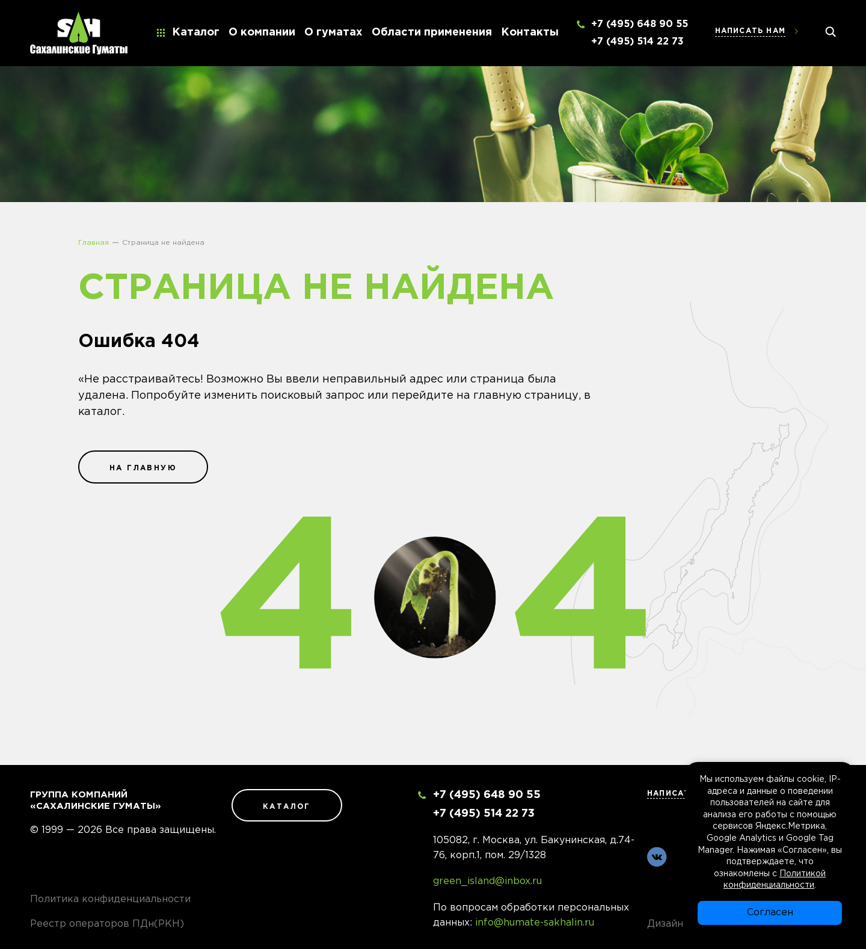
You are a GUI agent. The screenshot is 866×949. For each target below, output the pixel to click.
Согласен (770, 912)
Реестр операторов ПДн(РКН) (107, 924)
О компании (262, 32)
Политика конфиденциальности (110, 899)
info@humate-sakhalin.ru (534, 922)
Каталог (196, 32)
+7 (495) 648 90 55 (639, 24)
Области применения (432, 32)
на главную (143, 468)
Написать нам (750, 31)
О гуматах (333, 32)
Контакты (530, 32)
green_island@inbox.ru (487, 881)
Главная (93, 242)
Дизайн (665, 924)
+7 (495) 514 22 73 (637, 41)
